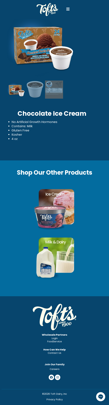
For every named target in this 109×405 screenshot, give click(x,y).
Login (55, 338)
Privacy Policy (54, 399)
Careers (54, 369)
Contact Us (54, 353)
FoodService (54, 341)
